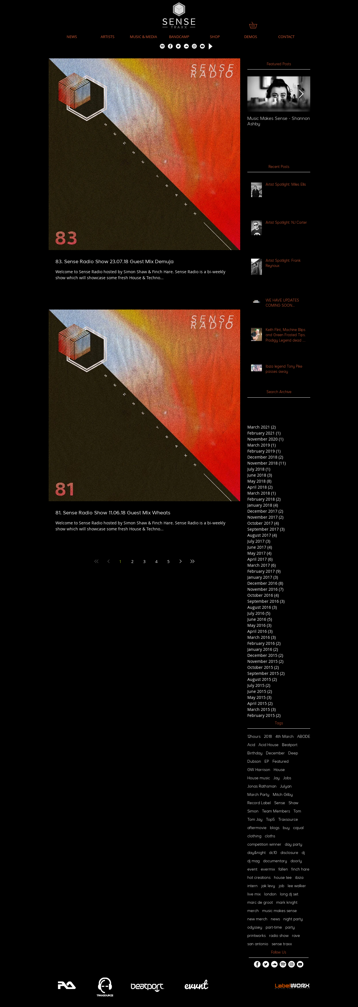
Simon (252, 811)
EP (266, 762)
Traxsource (288, 820)
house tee (283, 878)
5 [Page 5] (168, 561)
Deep (293, 753)
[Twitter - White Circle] (178, 46)
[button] (143, 36)
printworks (256, 936)
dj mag (253, 861)
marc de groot (260, 903)
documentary (275, 861)
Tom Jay (254, 820)
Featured (281, 762)
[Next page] (180, 561)
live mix (254, 894)
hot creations (259, 878)
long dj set (289, 894)
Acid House (268, 745)
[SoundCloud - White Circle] (186, 46)
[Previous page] (108, 561)
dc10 (273, 853)
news (275, 919)
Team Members (276, 811)
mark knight (286, 903)
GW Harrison (258, 770)
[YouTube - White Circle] (202, 46)
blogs (274, 828)
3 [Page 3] (144, 561)
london (270, 894)
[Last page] (192, 561)
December (275, 753)
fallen (283, 869)
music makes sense (279, 911)
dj (303, 853)
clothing (254, 836)
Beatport (289, 745)
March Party (258, 795)
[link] (256, 25)
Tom (297, 811)
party (290, 927)
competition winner (264, 845)
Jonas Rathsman (262, 786)
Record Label (259, 803)
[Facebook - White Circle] (170, 46)
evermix (268, 869)
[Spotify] (162, 46)
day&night (256, 853)
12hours (253, 737)
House (279, 770)
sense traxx (282, 944)
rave (296, 936)
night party (293, 919)
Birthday (254, 753)
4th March (284, 737)
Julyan (286, 786)
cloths (270, 836)
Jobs (287, 778)
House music (258, 778)
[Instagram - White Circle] (194, 46)
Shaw (293, 803)
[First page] (96, 561)
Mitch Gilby (283, 795)
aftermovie (256, 828)
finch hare (300, 869)
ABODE (303, 737)
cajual (298, 828)
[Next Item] (301, 94)
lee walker (297, 886)
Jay (276, 778)
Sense (279, 803)
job (281, 886)
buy (286, 828)
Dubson (254, 762)
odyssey (254, 927)
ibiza (299, 878)
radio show (279, 936)
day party (293, 845)
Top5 (270, 820)
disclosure (289, 853)
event (252, 869)
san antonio (257, 944)
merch (253, 911)
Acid (251, 745)
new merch (257, 919)
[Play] (210, 46)
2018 (268, 737)
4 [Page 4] (156, 561)
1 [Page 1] (120, 561)
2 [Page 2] (132, 561)
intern (252, 886)
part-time (274, 927)
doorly (296, 861)
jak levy (268, 886)
